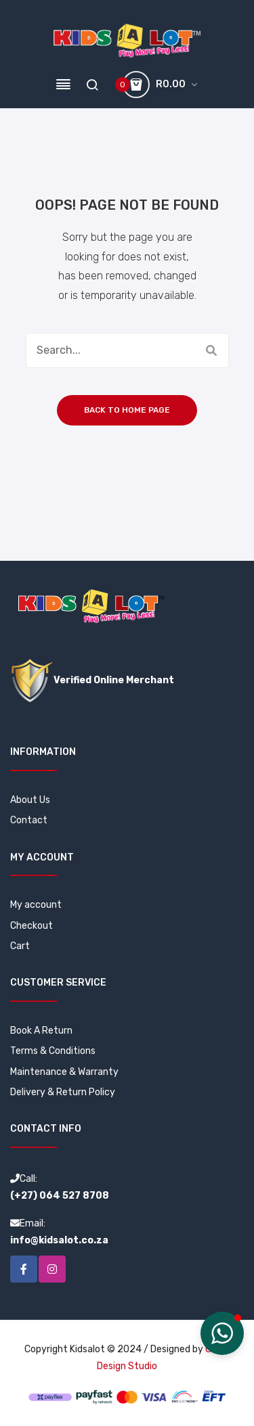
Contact (28, 820)
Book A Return (41, 1030)
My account (36, 905)
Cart (20, 946)
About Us (30, 800)
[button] (222, 1333)
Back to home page (127, 410)
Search (211, 350)
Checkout (31, 926)
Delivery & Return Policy (62, 1092)
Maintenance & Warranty (64, 1072)
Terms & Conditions (53, 1051)
